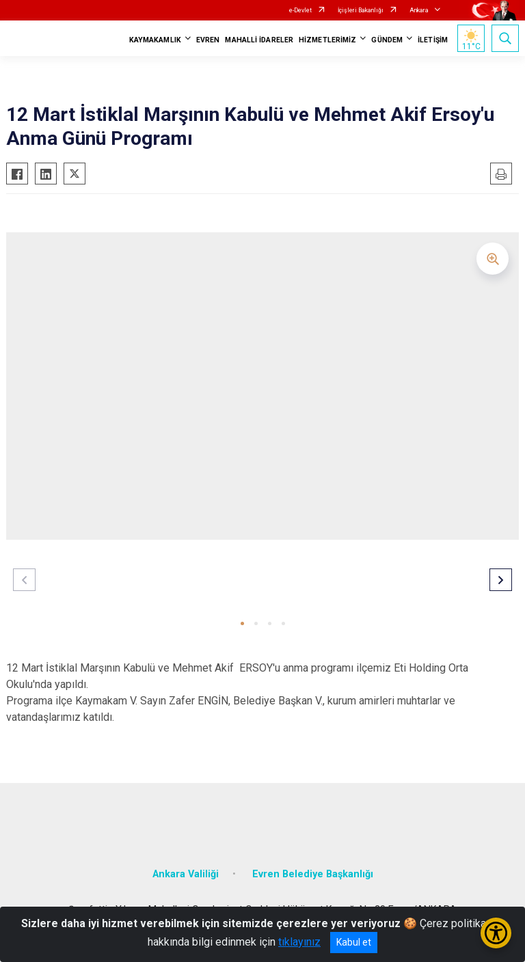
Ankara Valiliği (185, 874)
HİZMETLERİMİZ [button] (327, 40)
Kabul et (353, 942)
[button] (242, 623)
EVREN (208, 40)
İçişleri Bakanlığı (360, 10)
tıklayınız (299, 941)
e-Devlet (300, 10)
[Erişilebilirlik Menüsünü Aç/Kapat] (496, 933)
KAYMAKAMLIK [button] (155, 40)
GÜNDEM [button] (387, 40)
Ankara (419, 10)
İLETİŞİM (433, 40)
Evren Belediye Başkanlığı (312, 874)
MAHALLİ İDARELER (259, 40)
